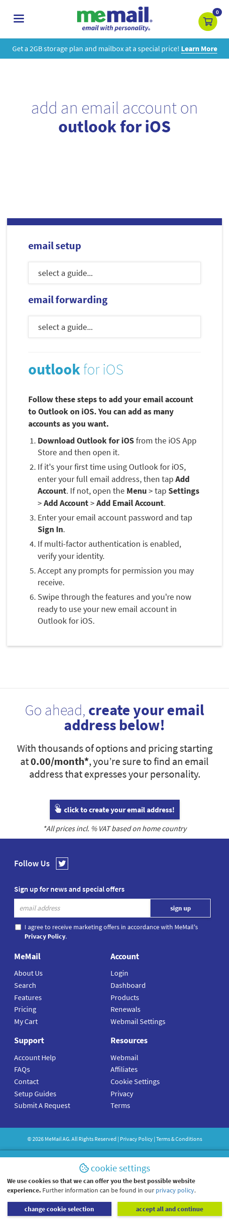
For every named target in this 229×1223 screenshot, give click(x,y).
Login (119, 973)
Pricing (25, 1009)
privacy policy (175, 1190)
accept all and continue (169, 1209)
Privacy (122, 1093)
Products (125, 997)
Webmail (124, 1057)
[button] (207, 21)
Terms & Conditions (179, 1138)
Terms (120, 1105)
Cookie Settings (135, 1081)
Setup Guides (35, 1093)
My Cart (26, 1021)
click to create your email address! (114, 809)
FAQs (22, 1069)
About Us (28, 973)
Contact (26, 1081)
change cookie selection (59, 1209)
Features (28, 997)
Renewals (126, 1009)
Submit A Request (42, 1105)
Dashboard (128, 985)
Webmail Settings (138, 1021)
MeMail (53, 1138)
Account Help (35, 1057)
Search (25, 985)
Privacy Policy (136, 1138)
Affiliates (124, 1069)
